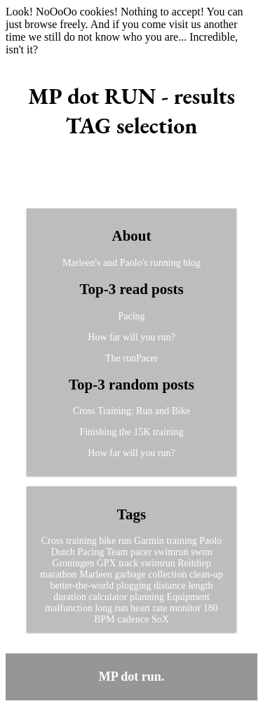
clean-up (206, 574)
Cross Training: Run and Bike (131, 411)
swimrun (171, 552)
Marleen (95, 574)
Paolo (210, 540)
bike (107, 540)
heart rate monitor (165, 608)
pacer (140, 552)
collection (167, 574)
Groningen (73, 563)
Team (117, 552)
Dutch (62, 552)
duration (69, 597)
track (128, 563)
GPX (106, 563)
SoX (160, 619)
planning (147, 597)
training (181, 540)
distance (170, 585)
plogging (133, 585)
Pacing (131, 316)
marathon (58, 574)
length (200, 585)
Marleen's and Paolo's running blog (131, 263)
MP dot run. (132, 677)
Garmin (149, 540)
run (125, 540)
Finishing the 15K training (131, 432)
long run (111, 608)
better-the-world (82, 585)
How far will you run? (131, 337)
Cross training (69, 540)
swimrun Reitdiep (176, 563)
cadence (133, 619)
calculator (107, 597)
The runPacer (131, 358)
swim (201, 552)
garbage (129, 574)
